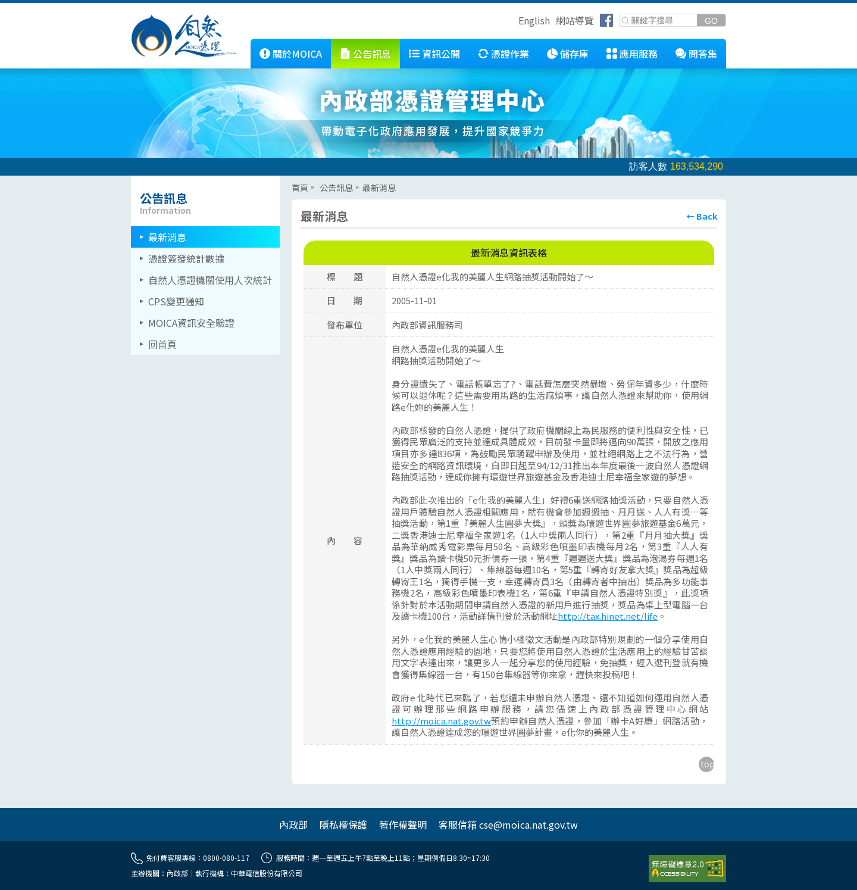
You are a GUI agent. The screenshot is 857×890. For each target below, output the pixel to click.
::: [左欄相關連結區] (134, 180)
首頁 (300, 187)
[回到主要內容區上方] (706, 764)
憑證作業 (510, 53)
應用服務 (639, 53)
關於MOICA (297, 53)
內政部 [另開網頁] (293, 824)
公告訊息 (372, 53)
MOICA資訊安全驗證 (191, 323)
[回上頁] (701, 216)
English (534, 20)
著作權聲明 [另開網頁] (403, 824)
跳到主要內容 (28, 8)
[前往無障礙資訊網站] (687, 868)
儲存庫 (574, 53)
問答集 (703, 53)
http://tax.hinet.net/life (608, 616)
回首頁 (162, 344)
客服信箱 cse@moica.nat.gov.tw (508, 824)
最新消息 (167, 237)
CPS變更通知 (176, 301)
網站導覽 (575, 20)
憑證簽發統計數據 (186, 258)
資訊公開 (441, 53)
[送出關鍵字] (711, 20)
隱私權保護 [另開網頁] (343, 824)
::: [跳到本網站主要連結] (241, 43)
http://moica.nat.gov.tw (441, 720)
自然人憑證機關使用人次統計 (210, 280)
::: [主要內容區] (295, 180)
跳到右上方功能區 (514, 22)
